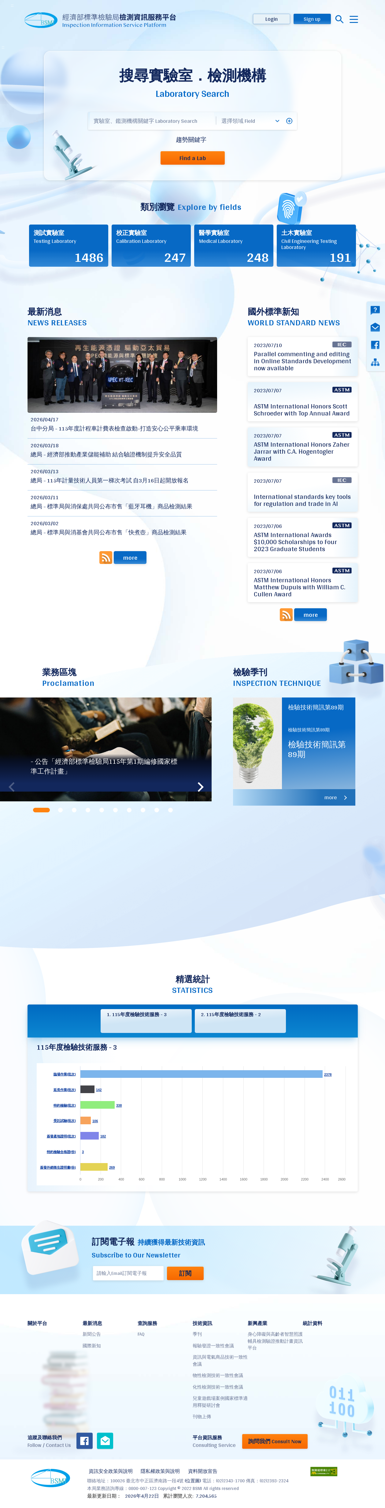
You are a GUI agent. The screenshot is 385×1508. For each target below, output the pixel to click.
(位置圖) (193, 1479)
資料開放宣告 (198, 1470)
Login (271, 19)
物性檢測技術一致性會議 (218, 1375)
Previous (14, 787)
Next (198, 787)
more (130, 557)
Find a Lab (192, 157)
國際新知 (92, 1345)
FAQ (141, 1334)
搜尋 (339, 19)
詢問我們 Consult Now (275, 1441)
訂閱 (183, 1273)
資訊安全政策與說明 (109, 1470)
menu (353, 19)
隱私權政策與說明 (157, 1470)
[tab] (42, 810)
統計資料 (312, 1323)
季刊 (197, 1334)
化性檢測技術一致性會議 (218, 1387)
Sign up (312, 19)
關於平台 (37, 1323)
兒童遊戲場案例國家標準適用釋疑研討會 (220, 1401)
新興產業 (257, 1323)
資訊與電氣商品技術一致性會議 (220, 1360)
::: (12, 5)
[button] (289, 121)
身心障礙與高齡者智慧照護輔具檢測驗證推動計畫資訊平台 (275, 1341)
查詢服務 (147, 1323)
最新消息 (92, 1323)
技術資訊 (202, 1323)
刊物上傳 (202, 1416)
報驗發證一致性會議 (213, 1345)
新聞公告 (92, 1334)
